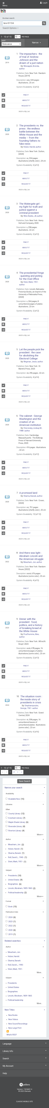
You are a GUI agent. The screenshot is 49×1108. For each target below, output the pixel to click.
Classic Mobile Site (24, 1101)
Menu (5, 4)
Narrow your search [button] (13, 787)
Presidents (12, 875)
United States (13, 880)
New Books (13, 1015)
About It (16, 100)
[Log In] (40, 3)
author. (32, 147)
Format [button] (8, 901)
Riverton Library (15, 831)
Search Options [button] (10, 28)
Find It (15, 95)
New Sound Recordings (17, 1024)
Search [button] (24, 1058)
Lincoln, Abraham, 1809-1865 (20, 888)
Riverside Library (15, 826)
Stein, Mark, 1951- (15, 862)
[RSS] (8, 1031)
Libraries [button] (9, 804)
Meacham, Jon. (14, 845)
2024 (10, 917)
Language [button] (24, 1043)
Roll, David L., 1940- (16, 857)
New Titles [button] (10, 1010)
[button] (36, 43)
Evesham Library (15, 818)
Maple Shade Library (17, 822)
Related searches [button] (13, 941)
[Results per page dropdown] (18, 36)
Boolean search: (9, 18)
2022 (10, 926)
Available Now (14, 799)
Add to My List (24, 111)
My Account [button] (24, 1066)
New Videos (13, 1019)
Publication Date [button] (12, 912)
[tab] (36, 43)
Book (10, 907)
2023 (10, 921)
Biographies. (13, 884)
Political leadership (16, 893)
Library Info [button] (24, 1051)
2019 (10, 934)
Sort (4, 41)
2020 (10, 930)
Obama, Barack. (14, 853)
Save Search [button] (24, 781)
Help (5, 1073)
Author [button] (8, 839)
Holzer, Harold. (14, 849)
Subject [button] (8, 870)
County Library (14, 814)
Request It (16, 106)
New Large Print (14, 1028)
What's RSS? (12, 1035)
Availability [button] (10, 794)
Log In (45, 3)
